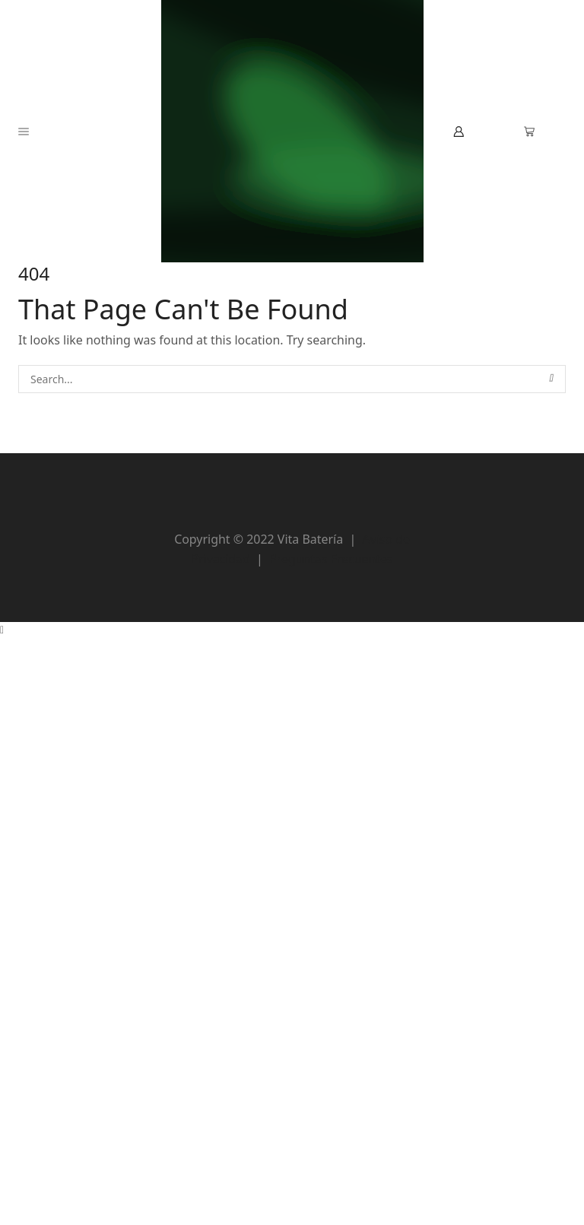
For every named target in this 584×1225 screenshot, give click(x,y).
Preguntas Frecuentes (331, 559)
